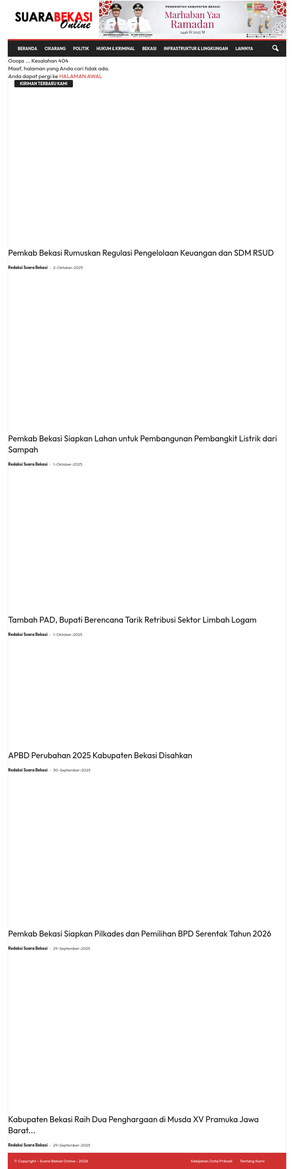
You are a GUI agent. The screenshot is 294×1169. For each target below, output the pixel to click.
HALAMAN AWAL (80, 76)
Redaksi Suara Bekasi (28, 267)
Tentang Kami (252, 1160)
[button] (275, 49)
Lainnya (244, 48)
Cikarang (55, 48)
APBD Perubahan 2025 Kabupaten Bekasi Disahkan (100, 755)
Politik (81, 48)
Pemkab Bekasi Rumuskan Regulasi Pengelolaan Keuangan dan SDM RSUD (141, 253)
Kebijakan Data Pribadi (211, 1160)
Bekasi (149, 48)
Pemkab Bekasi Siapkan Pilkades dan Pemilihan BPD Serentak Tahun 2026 (139, 933)
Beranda (27, 48)
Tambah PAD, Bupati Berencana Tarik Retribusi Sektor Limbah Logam (132, 620)
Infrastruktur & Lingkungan (196, 48)
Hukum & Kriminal (116, 48)
